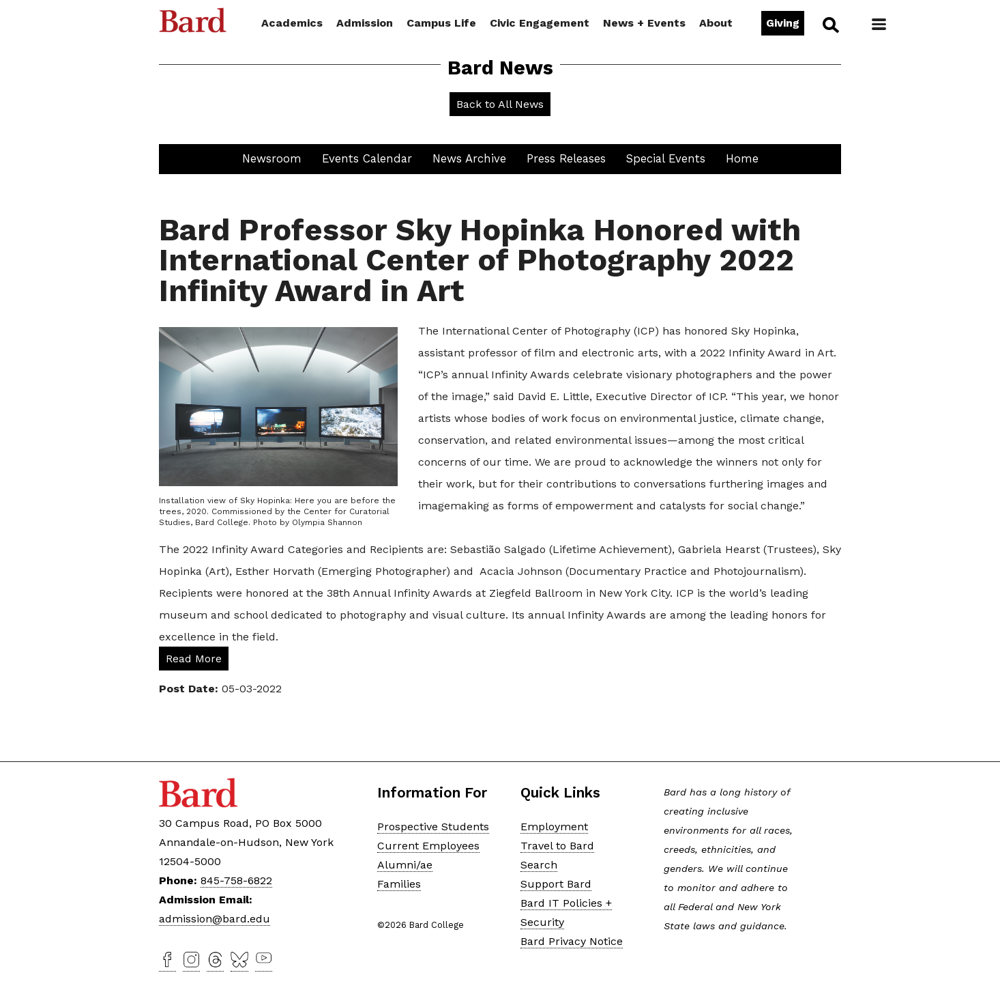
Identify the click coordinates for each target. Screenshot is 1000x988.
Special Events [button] (665, 158)
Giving (782, 22)
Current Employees (428, 845)
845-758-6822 (236, 880)
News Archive (469, 158)
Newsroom (272, 158)
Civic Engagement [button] (539, 22)
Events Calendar (367, 158)
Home (742, 158)
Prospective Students (433, 826)
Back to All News (500, 104)
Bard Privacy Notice (571, 941)
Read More (194, 658)
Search (830, 25)
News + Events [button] (644, 22)
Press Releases (566, 158)
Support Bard (555, 883)
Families (399, 883)
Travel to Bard (557, 845)
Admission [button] (364, 22)
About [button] (716, 22)
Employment (554, 826)
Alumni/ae (404, 864)
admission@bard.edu (214, 918)
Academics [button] (292, 22)
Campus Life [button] (441, 22)
